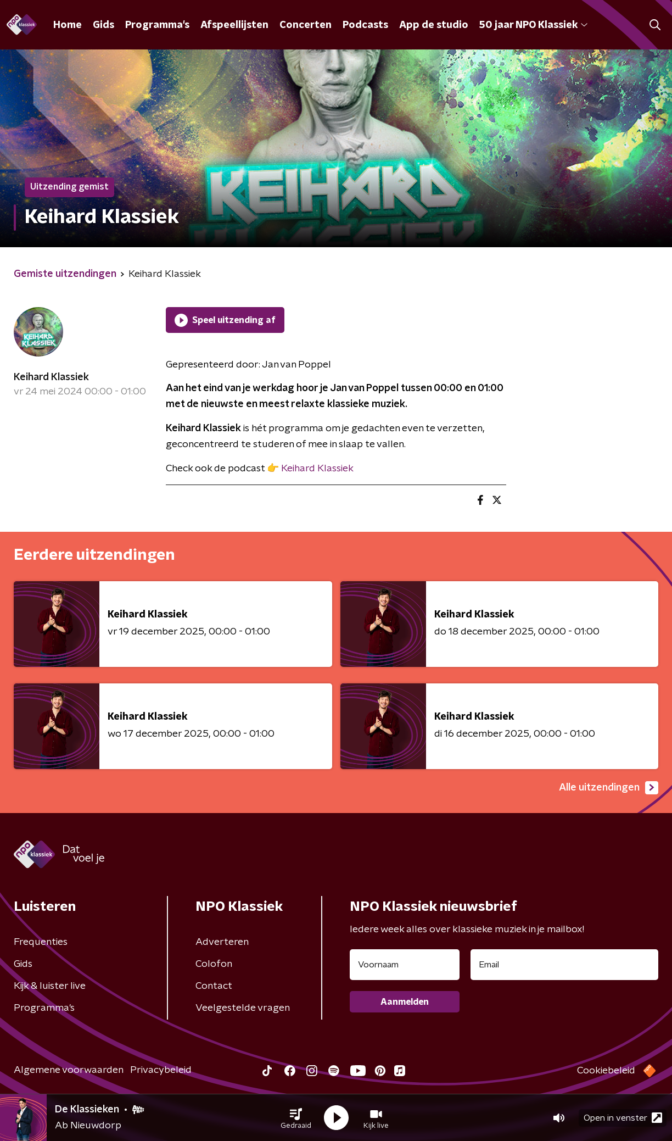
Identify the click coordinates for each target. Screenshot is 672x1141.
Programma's (157, 25)
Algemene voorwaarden (69, 1070)
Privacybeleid (161, 1070)
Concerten (305, 25)
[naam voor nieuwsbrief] (405, 964)
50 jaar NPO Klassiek (533, 25)
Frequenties (41, 942)
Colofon (213, 964)
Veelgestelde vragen (242, 1008)
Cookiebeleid (606, 1071)
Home (67, 25)
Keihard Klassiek (51, 377)
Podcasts (365, 25)
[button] (295, 1118)
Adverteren (222, 942)
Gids (103, 25)
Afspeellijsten (234, 25)
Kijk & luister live (50, 986)
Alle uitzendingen (608, 787)
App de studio (433, 25)
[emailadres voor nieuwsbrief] (564, 964)
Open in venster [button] (623, 1117)
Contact (213, 986)
